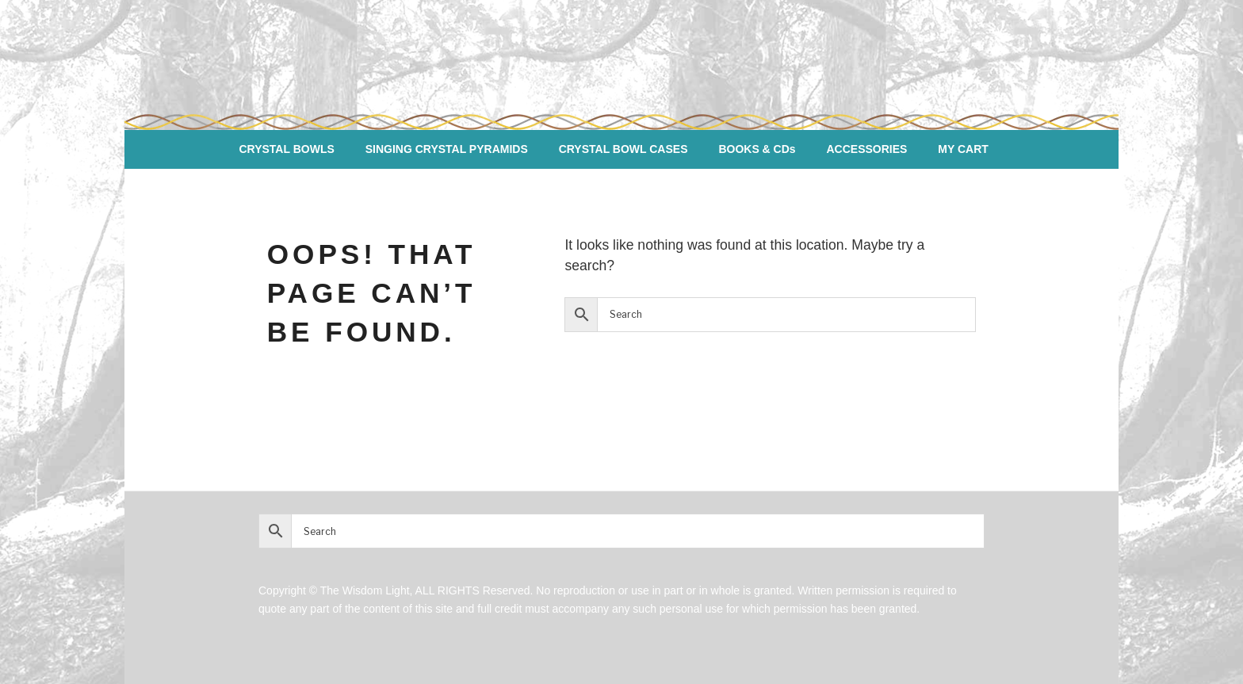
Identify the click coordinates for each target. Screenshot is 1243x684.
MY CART (963, 149)
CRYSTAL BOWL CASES (623, 149)
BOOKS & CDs (756, 149)
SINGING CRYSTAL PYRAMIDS (446, 149)
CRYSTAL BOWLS (286, 149)
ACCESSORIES (867, 149)
